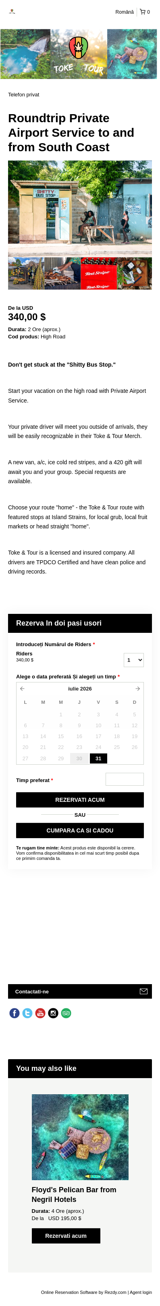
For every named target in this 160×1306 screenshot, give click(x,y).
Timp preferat (34, 780)
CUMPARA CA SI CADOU (80, 830)
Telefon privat (23, 95)
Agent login (141, 1292)
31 (98, 758)
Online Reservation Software (69, 1292)
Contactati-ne (32, 992)
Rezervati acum (66, 1236)
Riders (54, 657)
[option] (26, 273)
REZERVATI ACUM (79, 800)
